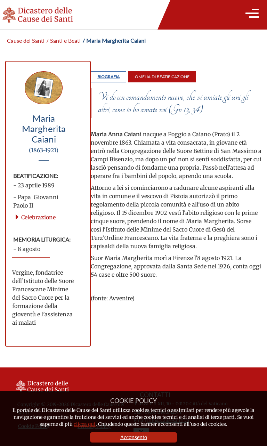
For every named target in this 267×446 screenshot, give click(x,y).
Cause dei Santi (25, 40)
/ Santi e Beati (63, 40)
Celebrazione (35, 217)
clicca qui (85, 424)
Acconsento (133, 437)
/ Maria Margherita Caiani (114, 40)
